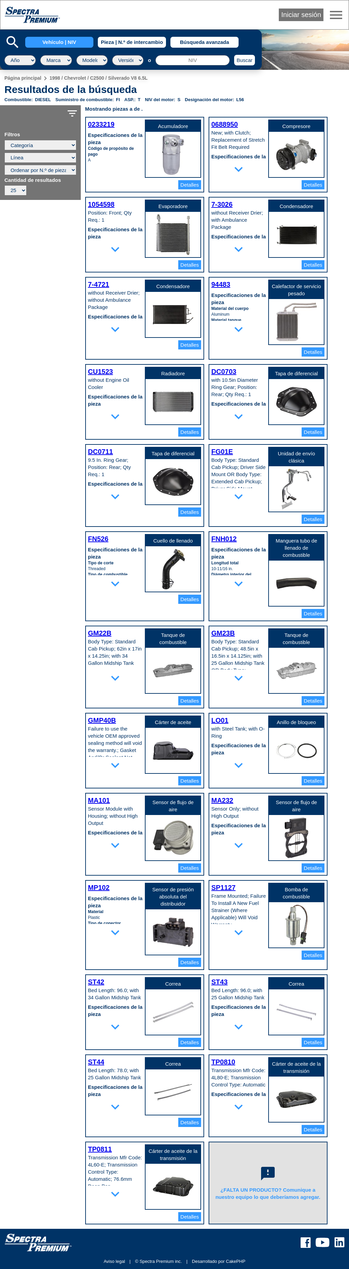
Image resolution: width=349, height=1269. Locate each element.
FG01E (222, 451)
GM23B (223, 633)
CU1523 (100, 371)
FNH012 (224, 539)
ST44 (96, 1062)
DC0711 (100, 451)
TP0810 (223, 1062)
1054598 (101, 204)
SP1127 (223, 887)
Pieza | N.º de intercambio (132, 42)
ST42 (96, 982)
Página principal (22, 78)
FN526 (98, 539)
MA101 (99, 800)
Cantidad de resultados (32, 180)
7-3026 (221, 204)
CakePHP (235, 1261)
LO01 (219, 720)
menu (336, 15)
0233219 (101, 124)
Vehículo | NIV (59, 42)
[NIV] (192, 60)
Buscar (245, 60)
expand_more (238, 169)
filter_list (72, 113)
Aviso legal (114, 1261)
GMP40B (102, 720)
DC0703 (223, 371)
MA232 (222, 800)
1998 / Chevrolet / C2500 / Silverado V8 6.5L (98, 78)
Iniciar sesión (301, 14)
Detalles (189, 185)
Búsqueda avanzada (204, 42)
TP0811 (100, 1149)
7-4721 (98, 284)
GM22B (99, 633)
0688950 (224, 124)
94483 (220, 284)
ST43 (219, 982)
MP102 (98, 887)
